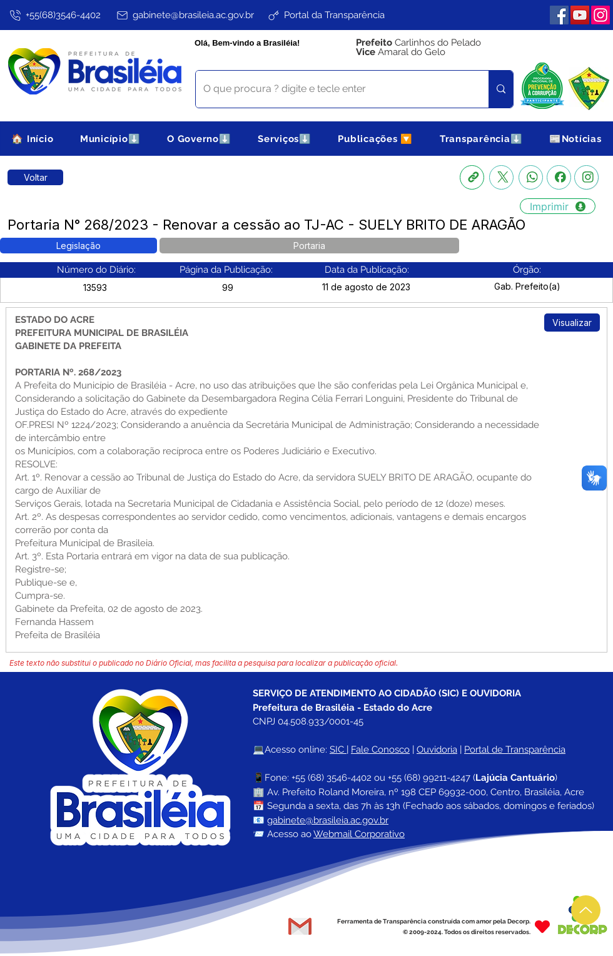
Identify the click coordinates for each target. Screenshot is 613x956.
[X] (501, 177)
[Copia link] (472, 177)
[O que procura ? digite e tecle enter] (332, 89)
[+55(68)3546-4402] (54, 15)
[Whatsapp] (531, 177)
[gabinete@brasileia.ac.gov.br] (184, 15)
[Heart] (542, 926)
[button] (110, 138)
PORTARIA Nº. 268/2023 (68, 372)
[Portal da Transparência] (325, 15)
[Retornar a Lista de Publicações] (35, 177)
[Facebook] (559, 15)
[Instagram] (600, 15)
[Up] (585, 910)
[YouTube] (579, 15)
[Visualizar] (572, 322)
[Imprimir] (557, 206)
